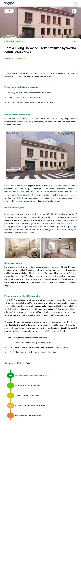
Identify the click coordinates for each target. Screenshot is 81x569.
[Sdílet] (74, 11)
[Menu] (74, 3)
